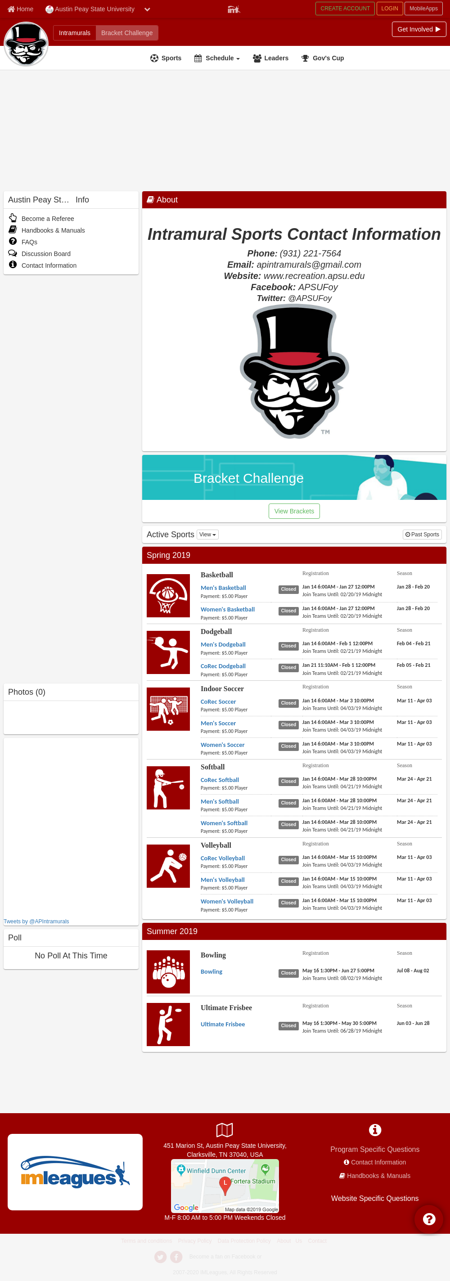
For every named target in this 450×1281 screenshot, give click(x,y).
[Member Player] (234, 8)
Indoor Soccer (222, 688)
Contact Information (42, 265)
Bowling (213, 955)
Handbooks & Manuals (46, 230)
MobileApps (424, 8)
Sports (171, 58)
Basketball (217, 575)
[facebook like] (71, 827)
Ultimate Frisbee (226, 1007)
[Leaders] (271, 58)
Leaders (276, 58)
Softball (213, 767)
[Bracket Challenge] (127, 33)
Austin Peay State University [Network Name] (90, 9)
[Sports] (167, 58)
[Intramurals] (75, 33)
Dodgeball (216, 631)
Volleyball (216, 845)
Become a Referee (41, 218)
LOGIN (390, 8)
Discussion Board (39, 253)
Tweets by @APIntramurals (36, 921)
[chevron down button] (147, 9)
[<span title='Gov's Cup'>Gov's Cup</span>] (324, 58)
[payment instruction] (236, 596)
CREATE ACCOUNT (345, 8)
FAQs (22, 242)
